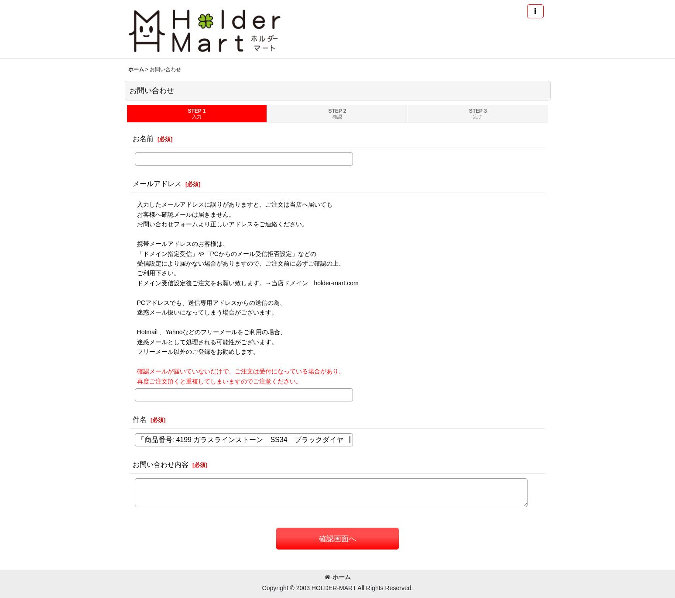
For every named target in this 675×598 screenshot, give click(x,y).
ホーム (338, 577)
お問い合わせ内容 (160, 464)
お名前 (143, 138)
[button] (535, 11)
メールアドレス (157, 183)
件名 (140, 419)
